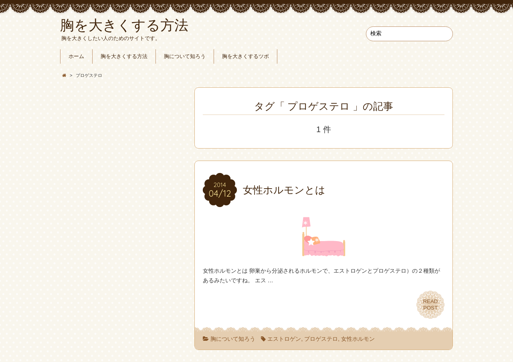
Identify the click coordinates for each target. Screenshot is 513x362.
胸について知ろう (185, 56)
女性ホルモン (358, 339)
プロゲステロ (321, 339)
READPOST (430, 304)
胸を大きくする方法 (124, 56)
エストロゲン (284, 339)
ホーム (76, 56)
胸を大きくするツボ (245, 56)
